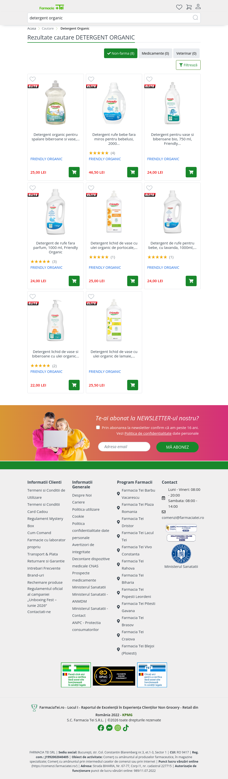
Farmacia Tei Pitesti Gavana (136, 607)
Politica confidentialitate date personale (90, 530)
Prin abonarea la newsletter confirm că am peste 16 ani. (150, 427)
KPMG (127, 714)
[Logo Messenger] (109, 728)
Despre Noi (82, 495)
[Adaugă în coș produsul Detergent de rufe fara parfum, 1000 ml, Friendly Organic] (74, 281)
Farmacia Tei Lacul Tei (135, 536)
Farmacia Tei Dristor (130, 522)
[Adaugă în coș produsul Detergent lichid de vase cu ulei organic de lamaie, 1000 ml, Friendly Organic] (132, 385)
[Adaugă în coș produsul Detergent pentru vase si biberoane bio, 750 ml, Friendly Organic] (191, 172)
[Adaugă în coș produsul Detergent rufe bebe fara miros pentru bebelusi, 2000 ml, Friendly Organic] (132, 172)
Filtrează (188, 65)
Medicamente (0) (155, 53)
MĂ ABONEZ (177, 447)
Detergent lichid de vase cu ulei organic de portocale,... (114, 245)
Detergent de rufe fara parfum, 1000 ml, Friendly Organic (55, 247)
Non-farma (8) (120, 53)
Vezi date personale (157, 433)
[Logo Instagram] (117, 728)
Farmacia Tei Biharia (130, 579)
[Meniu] (31, 7)
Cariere (78, 502)
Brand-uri (35, 575)
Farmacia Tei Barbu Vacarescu (136, 494)
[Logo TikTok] (126, 728)
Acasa (31, 28)
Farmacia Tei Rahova (130, 564)
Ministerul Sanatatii (89, 586)
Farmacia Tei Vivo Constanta (134, 550)
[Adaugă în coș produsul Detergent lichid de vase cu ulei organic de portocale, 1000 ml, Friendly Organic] (132, 281)
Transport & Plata (42, 553)
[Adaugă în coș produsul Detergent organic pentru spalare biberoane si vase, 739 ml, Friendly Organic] (74, 172)
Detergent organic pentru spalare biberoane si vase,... (56, 136)
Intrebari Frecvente (43, 568)
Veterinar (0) (186, 53)
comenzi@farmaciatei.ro (183, 517)
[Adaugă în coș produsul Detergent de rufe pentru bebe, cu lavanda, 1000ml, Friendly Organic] (191, 281)
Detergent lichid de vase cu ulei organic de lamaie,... (114, 353)
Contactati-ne (39, 611)
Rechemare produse (44, 582)
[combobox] (114, 18)
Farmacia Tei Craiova (130, 635)
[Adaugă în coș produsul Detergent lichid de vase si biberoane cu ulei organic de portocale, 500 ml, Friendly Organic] (74, 385)
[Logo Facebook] (101, 728)
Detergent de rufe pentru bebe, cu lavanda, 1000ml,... (172, 245)
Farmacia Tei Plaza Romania (135, 508)
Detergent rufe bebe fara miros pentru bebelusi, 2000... (114, 139)
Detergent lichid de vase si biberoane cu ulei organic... (55, 353)
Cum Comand (39, 532)
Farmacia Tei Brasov (130, 621)
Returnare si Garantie (46, 560)
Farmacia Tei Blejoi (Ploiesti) (135, 649)
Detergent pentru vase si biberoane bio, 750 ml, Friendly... (172, 139)
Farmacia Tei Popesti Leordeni (134, 593)
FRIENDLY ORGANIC (46, 158)
